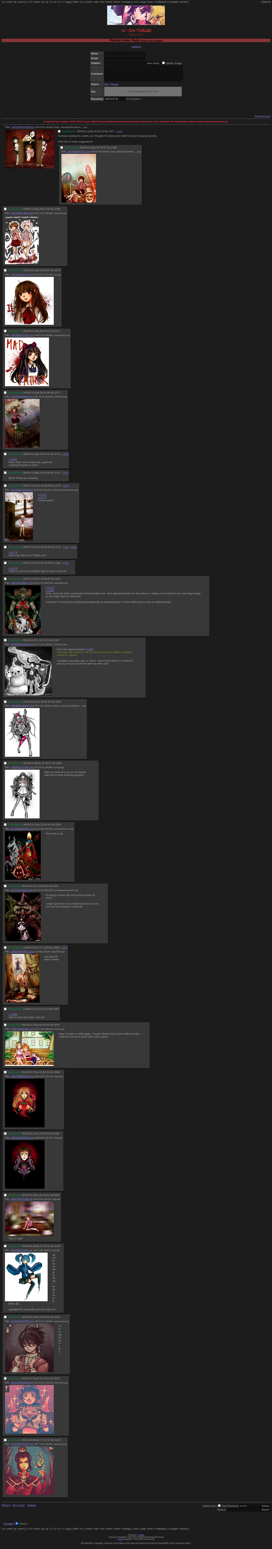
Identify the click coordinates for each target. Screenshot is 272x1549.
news (89, 2)
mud (136, 2)
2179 (58, 550)
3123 (57, 1381)
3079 (57, 1027)
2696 (56, 950)
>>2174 (42, 500)
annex (117, 2)
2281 (55, 888)
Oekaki (114, 87)
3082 (57, 1198)
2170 (57, 273)
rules (96, 2)
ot (55, 2)
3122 (57, 1319)
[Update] (8, 1526)
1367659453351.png (22, 338)
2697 (56, 1011)
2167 (111, 134)
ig (47, 2)
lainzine (184, 2)
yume (20, 2)
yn (4, 2)
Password (233, 1508)
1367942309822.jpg (22, 585)
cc (59, 2)
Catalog (31, 1508)
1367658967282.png (78, 154)
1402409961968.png (22, 1385)
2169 (57, 211)
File (106, 87)
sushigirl (173, 2)
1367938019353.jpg (22, 492)
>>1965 (89, 652)
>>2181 (73, 550)
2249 (59, 766)
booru (150, 2)
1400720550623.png (22, 1079)
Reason (221, 1512)
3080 (57, 1075)
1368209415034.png (22, 647)
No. (106, 134)
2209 (58, 704)
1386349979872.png (22, 954)
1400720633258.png (22, 1140)
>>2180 (65, 550)
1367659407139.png (22, 277)
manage (126, 2)
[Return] (144, 41)
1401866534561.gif (21, 1253)
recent (109, 2)
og (43, 2)
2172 (57, 395)
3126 (57, 1442)
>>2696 (13, 1017)
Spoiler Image (174, 63)
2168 (114, 150)
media (36, 2)
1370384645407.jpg (22, 831)
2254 (58, 827)
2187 (56, 643)
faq (102, 2)
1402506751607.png (22, 1446)
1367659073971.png (22, 216)
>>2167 (13, 462)
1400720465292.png (22, 1031)
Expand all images (262, 119)
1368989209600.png (22, 708)
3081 (57, 1136)
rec (81, 2)
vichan (141, 1538)
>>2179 (65, 489)
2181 (58, 581)
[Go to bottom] (155, 41)
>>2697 (64, 951)
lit (31, 2)
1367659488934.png (22, 399)
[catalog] (136, 46)
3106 (57, 1248)
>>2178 (65, 457)
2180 (58, 565)
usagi (143, 2)
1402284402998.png (22, 1324)
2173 (57, 456)
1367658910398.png (22, 130)
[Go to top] (18, 1508)
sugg (67, 2)
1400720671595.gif (21, 1202)
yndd (9, 2)
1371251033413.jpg (22, 893)
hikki (75, 2)
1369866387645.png (22, 770)
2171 (57, 333)
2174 (57, 475)
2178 (58, 488)
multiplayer (160, 2)
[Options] (265, 2)
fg (15, 2)
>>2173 (119, 134)
